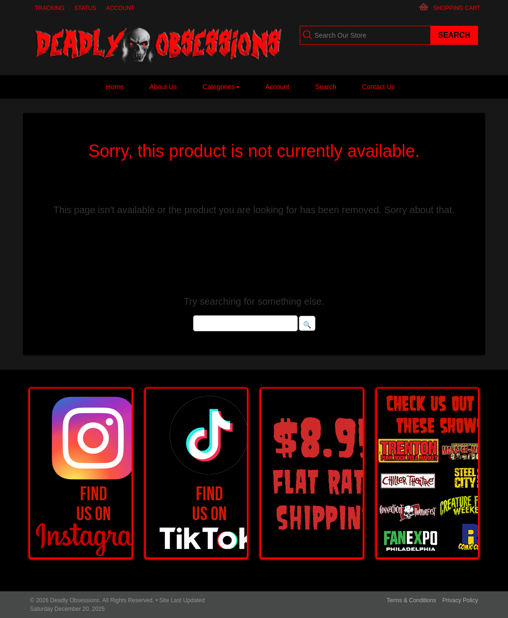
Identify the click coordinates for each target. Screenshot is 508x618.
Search (325, 87)
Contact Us (378, 87)
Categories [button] (221, 87)
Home (114, 87)
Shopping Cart (456, 8)
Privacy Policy (460, 600)
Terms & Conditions (411, 600)
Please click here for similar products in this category (254, 255)
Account (120, 8)
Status (85, 8)
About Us (163, 87)
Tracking (49, 8)
